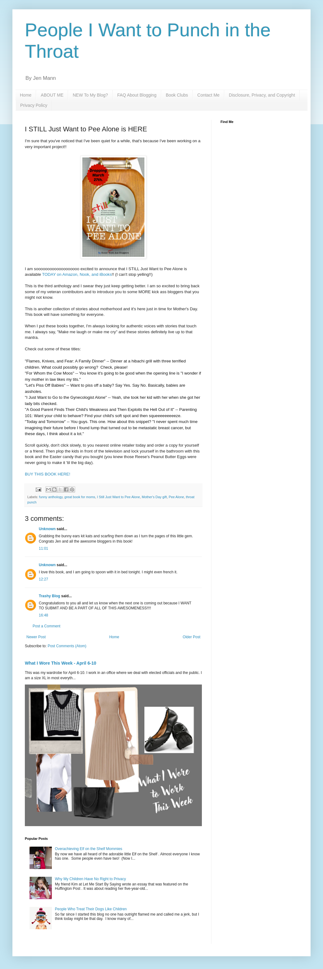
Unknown (47, 529)
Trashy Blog (49, 596)
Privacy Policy (33, 105)
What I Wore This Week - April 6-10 (60, 663)
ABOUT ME (52, 95)
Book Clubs (177, 95)
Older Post (191, 637)
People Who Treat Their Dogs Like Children (91, 909)
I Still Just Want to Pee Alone (118, 497)
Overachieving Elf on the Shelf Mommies (88, 849)
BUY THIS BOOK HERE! (47, 474)
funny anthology (50, 497)
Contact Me (208, 95)
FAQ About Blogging (137, 95)
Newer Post (36, 637)
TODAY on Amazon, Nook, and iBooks (76, 274)
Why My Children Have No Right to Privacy (90, 879)
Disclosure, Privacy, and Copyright (262, 95)
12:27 (43, 579)
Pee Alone (176, 497)
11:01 (43, 548)
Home (25, 95)
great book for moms (79, 497)
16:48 (43, 615)
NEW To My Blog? (90, 95)
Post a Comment (46, 626)
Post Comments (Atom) (67, 646)
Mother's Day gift (154, 497)
